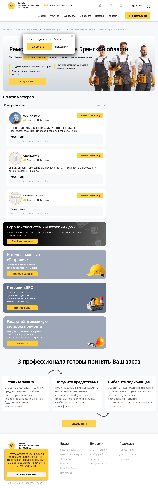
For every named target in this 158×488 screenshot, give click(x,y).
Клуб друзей (96, 454)
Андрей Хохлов (31, 155)
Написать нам (126, 449)
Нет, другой (61, 46)
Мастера (54, 15)
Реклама (94, 458)
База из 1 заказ (68, 449)
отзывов (43, 120)
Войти (137, 5)
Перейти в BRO (22, 307)
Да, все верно (39, 46)
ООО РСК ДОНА (31, 115)
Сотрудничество (98, 463)
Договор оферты (128, 454)
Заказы (42, 15)
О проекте (85, 15)
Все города (66, 472)
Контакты (114, 15)
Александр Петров (33, 195)
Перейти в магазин (22, 273)
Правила (124, 458)
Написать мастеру (90, 115)
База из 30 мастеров (71, 454)
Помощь (99, 15)
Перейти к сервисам (22, 241)
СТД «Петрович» (98, 449)
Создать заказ (28, 81)
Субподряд (69, 15)
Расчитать (22, 343)
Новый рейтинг (68, 468)
